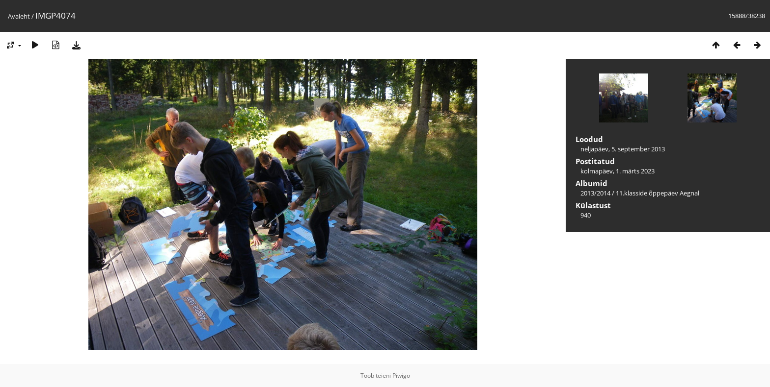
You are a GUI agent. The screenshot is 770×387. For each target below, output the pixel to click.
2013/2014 (595, 193)
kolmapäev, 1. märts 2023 (617, 171)
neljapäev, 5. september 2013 (622, 149)
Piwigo (401, 375)
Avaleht (19, 16)
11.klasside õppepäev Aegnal (657, 193)
